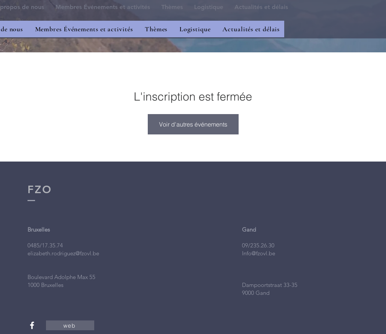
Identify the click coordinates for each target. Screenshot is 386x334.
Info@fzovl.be (258, 253)
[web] (70, 325)
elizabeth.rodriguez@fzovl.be (63, 253)
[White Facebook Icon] (32, 325)
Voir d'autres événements (193, 124)
